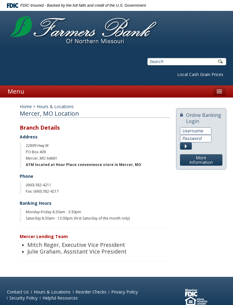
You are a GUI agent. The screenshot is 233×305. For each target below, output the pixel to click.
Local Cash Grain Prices (200, 74)
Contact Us (18, 292)
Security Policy (23, 298)
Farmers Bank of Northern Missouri (83, 30)
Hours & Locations (52, 292)
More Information (201, 160)
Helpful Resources (60, 298)
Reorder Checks (90, 292)
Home (26, 106)
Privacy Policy (124, 292)
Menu (16, 91)
